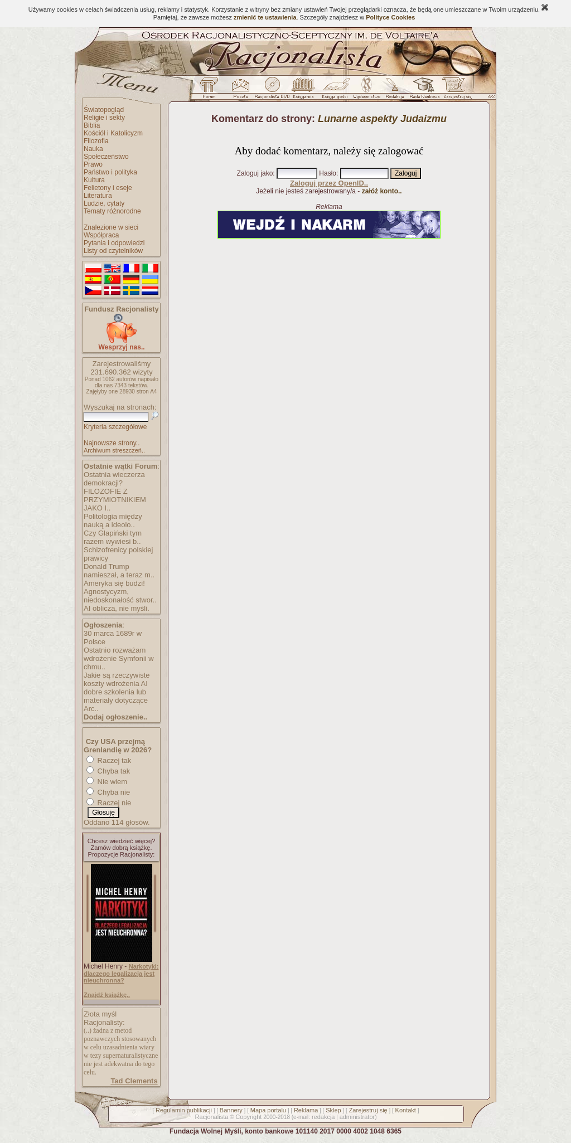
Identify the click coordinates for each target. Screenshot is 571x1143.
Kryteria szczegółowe (115, 427)
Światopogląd (104, 110)
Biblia (92, 125)
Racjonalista (211, 1116)
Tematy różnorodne (112, 211)
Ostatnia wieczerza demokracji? (114, 478)
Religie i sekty (104, 117)
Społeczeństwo (106, 156)
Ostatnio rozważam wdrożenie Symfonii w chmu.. (119, 658)
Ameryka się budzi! (114, 583)
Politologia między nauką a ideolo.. (113, 520)
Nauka (93, 149)
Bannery (231, 1110)
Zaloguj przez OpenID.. (329, 183)
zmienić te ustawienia (265, 17)
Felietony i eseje (108, 188)
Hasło (327, 173)
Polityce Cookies (390, 17)
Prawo (93, 164)
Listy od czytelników (113, 251)
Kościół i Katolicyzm (113, 133)
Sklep (333, 1110)
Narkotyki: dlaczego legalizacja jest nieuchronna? (121, 973)
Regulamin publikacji (184, 1110)
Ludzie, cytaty (104, 203)
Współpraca (101, 235)
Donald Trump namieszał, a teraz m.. (119, 570)
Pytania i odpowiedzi (114, 243)
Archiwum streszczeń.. (114, 450)
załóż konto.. (382, 191)
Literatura (98, 196)
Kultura (94, 180)
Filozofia (96, 141)
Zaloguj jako (255, 173)
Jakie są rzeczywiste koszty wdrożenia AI (116, 679)
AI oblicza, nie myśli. (116, 608)
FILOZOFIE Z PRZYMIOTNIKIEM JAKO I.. (115, 499)
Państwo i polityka (110, 172)
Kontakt (405, 1110)
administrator (357, 1116)
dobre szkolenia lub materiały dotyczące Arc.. (116, 700)
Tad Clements (133, 1081)
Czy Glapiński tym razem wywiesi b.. (113, 537)
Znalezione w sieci (111, 227)
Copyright (248, 1116)
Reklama (306, 1110)
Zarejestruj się (368, 1110)
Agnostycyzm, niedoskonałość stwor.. (120, 595)
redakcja (323, 1116)
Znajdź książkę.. (107, 994)
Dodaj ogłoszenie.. (115, 717)
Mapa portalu (268, 1110)
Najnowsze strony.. (111, 443)
